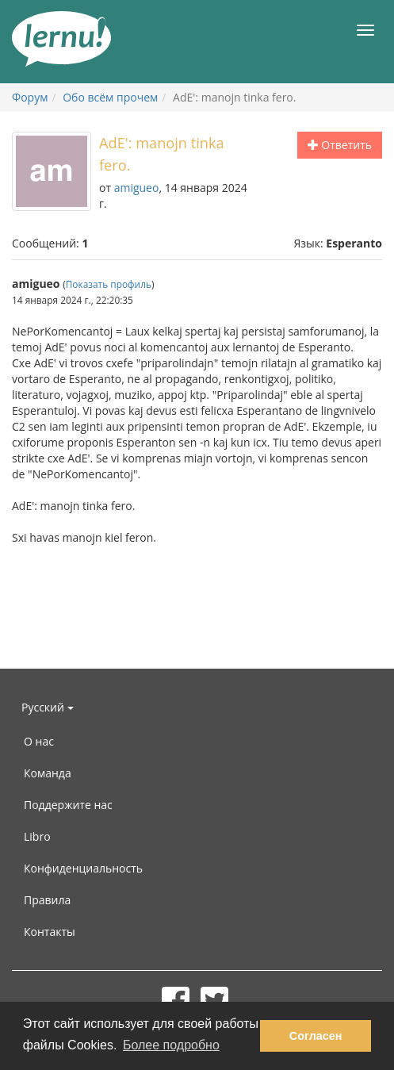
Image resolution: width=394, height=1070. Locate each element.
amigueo (136, 187)
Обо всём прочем (110, 97)
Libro (37, 836)
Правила (47, 899)
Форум (30, 97)
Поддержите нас (68, 804)
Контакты (49, 931)
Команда (47, 772)
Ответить (340, 144)
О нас (39, 741)
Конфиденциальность (83, 868)
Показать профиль (108, 284)
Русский (47, 707)
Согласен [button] (315, 1036)
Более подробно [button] (171, 1045)
